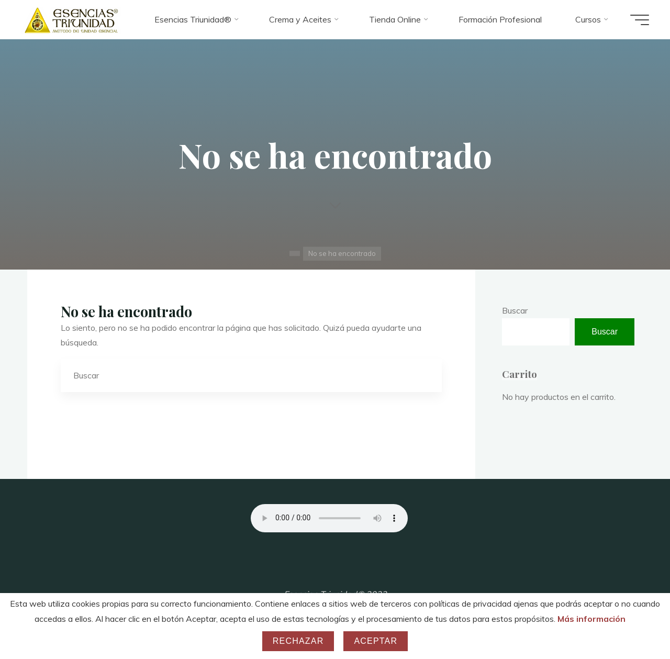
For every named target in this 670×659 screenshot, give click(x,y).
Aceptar (375, 640)
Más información (591, 618)
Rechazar (298, 640)
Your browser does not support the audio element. (329, 518)
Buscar (515, 310)
